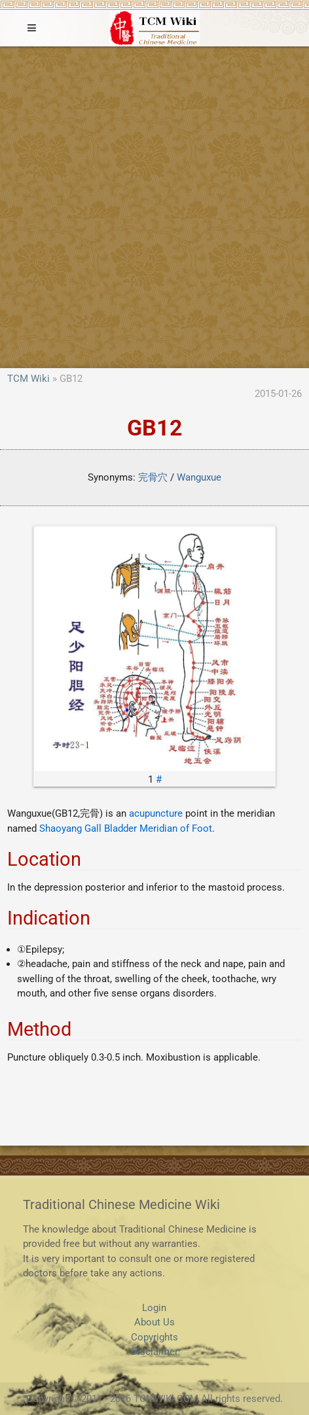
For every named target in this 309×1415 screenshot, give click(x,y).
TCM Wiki (28, 378)
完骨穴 (153, 477)
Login (154, 1308)
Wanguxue (199, 477)
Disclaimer (154, 1351)
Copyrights (154, 1337)
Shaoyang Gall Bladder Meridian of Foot (125, 828)
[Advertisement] (154, 207)
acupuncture (156, 813)
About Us (154, 1322)
